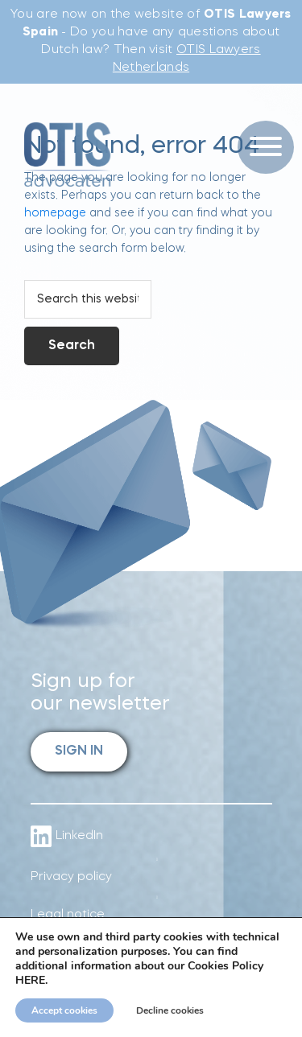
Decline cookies (170, 1010)
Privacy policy (71, 877)
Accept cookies (64, 1010)
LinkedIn (67, 837)
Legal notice (68, 915)
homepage (55, 213)
